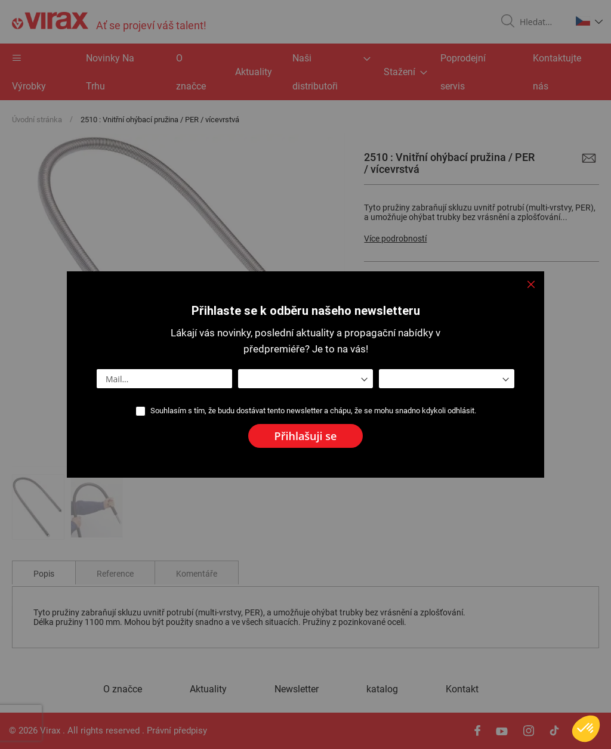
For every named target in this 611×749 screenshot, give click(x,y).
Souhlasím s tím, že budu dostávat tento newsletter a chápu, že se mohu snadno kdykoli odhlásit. (313, 410)
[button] (586, 728)
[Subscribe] (305, 436)
